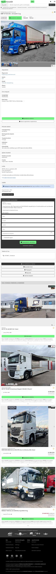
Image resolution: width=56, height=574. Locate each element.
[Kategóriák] (4, 5)
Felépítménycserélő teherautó (8, 74)
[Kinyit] (28, 343)
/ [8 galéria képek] (53, 325)
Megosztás (28, 272)
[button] (54, 1)
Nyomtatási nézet (28, 266)
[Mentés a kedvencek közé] (52, 12)
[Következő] (54, 44)
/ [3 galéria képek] (53, 65)
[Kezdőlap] (1, 7)
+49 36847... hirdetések (9, 255)
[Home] (9, 7)
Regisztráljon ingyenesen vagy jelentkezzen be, (21, 186)
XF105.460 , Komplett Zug (7, 82)
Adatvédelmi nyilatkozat (28, 245)
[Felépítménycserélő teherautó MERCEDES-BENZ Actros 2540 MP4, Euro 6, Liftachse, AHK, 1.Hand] (28, 426)
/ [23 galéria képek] (53, 385)
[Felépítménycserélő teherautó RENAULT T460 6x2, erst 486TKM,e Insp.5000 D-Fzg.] (28, 487)
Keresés (52, 4)
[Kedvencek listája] (50, 1)
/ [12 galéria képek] (53, 506)
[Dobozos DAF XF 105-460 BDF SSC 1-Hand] (28, 305)
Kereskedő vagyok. (8, 237)
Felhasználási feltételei (39, 571)
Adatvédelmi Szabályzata (27, 571)
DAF (3, 78)
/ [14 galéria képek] (53, 446)
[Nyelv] (52, 1)
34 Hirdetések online (6, 191)
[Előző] (2, 44)
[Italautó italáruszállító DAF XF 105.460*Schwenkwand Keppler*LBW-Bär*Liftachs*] (28, 365)
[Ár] (51, 393)
